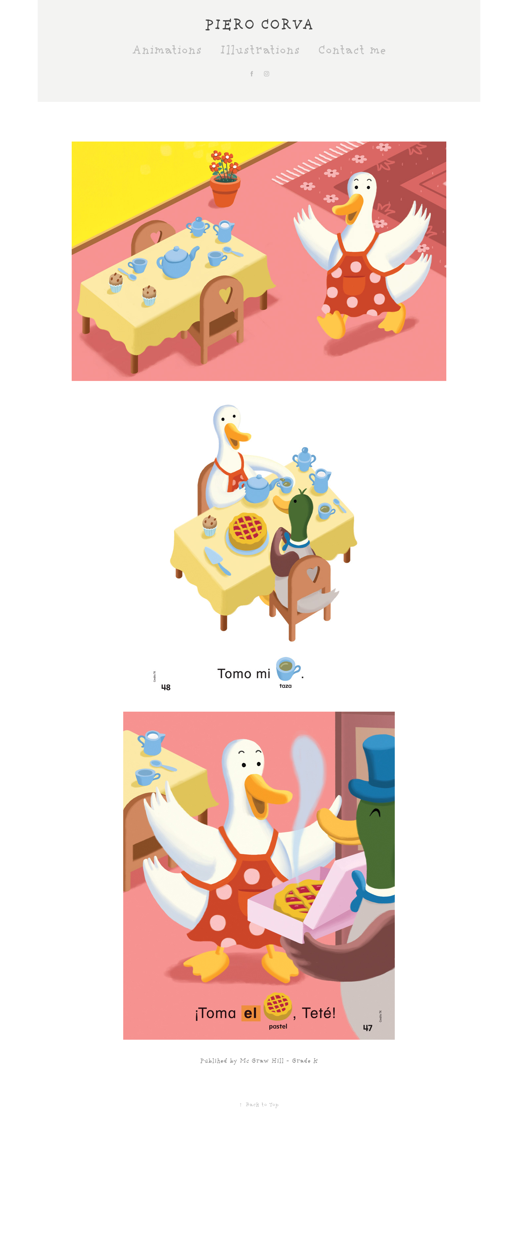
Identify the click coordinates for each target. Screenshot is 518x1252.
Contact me (352, 50)
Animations (167, 50)
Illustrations (260, 50)
